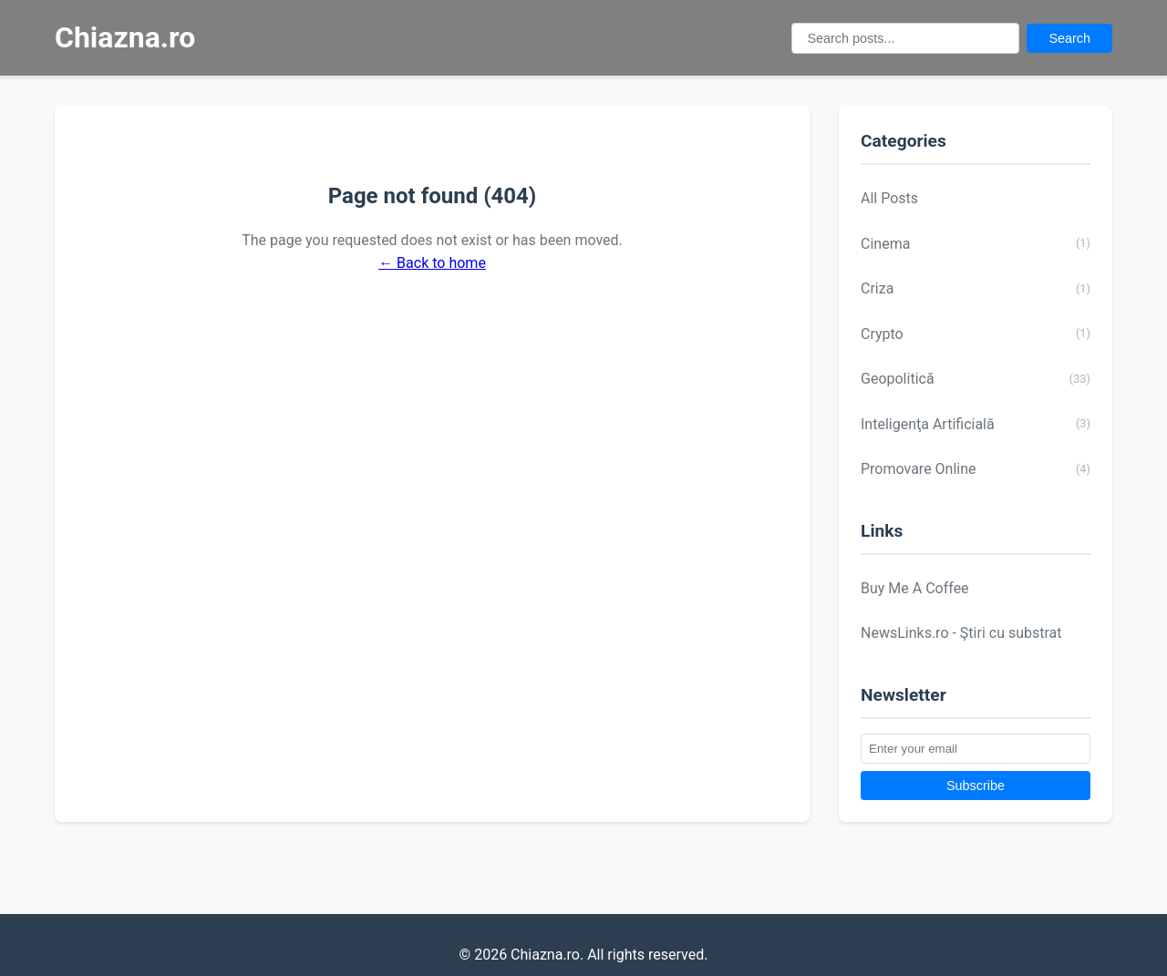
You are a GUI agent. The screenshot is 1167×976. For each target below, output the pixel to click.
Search (1069, 38)
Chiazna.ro (125, 37)
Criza (975, 289)
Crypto (975, 333)
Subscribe (975, 785)
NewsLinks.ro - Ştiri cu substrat (961, 633)
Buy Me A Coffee (915, 588)
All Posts (889, 198)
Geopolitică (975, 379)
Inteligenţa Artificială (975, 424)
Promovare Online (975, 469)
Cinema (975, 243)
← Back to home (432, 263)
